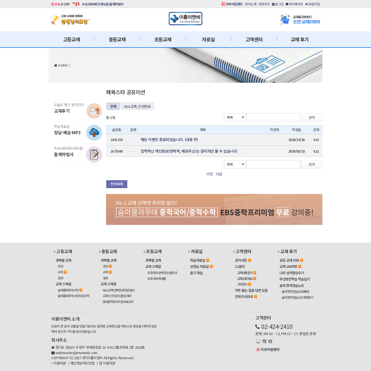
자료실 (208, 39)
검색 (311, 117)
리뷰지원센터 (233, 4)
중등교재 (117, 39)
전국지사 (264, 4)
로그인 (278, 4)
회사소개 (250, 4)
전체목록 (116, 183)
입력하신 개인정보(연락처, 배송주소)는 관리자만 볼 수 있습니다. (189, 151)
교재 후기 (300, 39)
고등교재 (71, 39)
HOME (63, 65)
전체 (113, 106)
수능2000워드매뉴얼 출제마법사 (102, 4)
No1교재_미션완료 (137, 106)
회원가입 (312, 4)
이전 (209, 174)
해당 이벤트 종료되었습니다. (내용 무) (169, 139)
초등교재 (162, 39)
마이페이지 (294, 4)
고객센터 (254, 39)
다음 (219, 174)
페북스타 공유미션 (125, 92)
